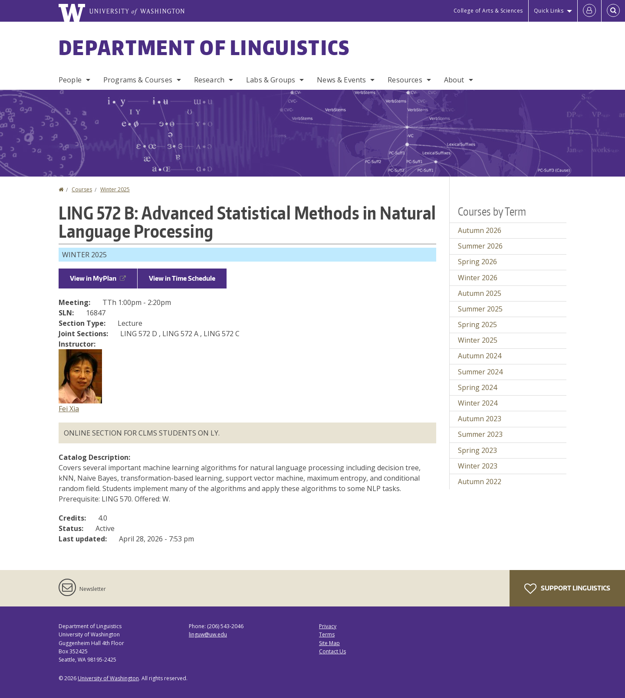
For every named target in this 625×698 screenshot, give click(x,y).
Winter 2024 (477, 403)
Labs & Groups (270, 80)
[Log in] (589, 11)
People (70, 80)
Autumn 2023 (479, 418)
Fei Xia (69, 408)
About (454, 80)
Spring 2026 (477, 261)
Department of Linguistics (204, 47)
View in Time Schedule (182, 278)
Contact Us (332, 651)
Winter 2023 (477, 466)
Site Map (329, 643)
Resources (405, 80)
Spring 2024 (477, 387)
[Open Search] (613, 11)
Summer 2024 (480, 372)
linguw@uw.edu (208, 634)
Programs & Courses (137, 80)
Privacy (327, 626)
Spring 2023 (477, 450)
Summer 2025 (480, 309)
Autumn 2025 (479, 293)
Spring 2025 (477, 324)
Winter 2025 (115, 189)
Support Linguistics (567, 589)
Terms (327, 634)
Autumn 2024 (479, 355)
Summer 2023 (480, 434)
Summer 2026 (480, 246)
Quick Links (549, 10)
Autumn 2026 (479, 230)
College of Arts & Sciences (488, 10)
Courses (82, 189)
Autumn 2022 (479, 481)
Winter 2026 (477, 277)
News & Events (341, 80)
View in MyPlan (98, 278)
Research (209, 80)
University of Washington (108, 678)
